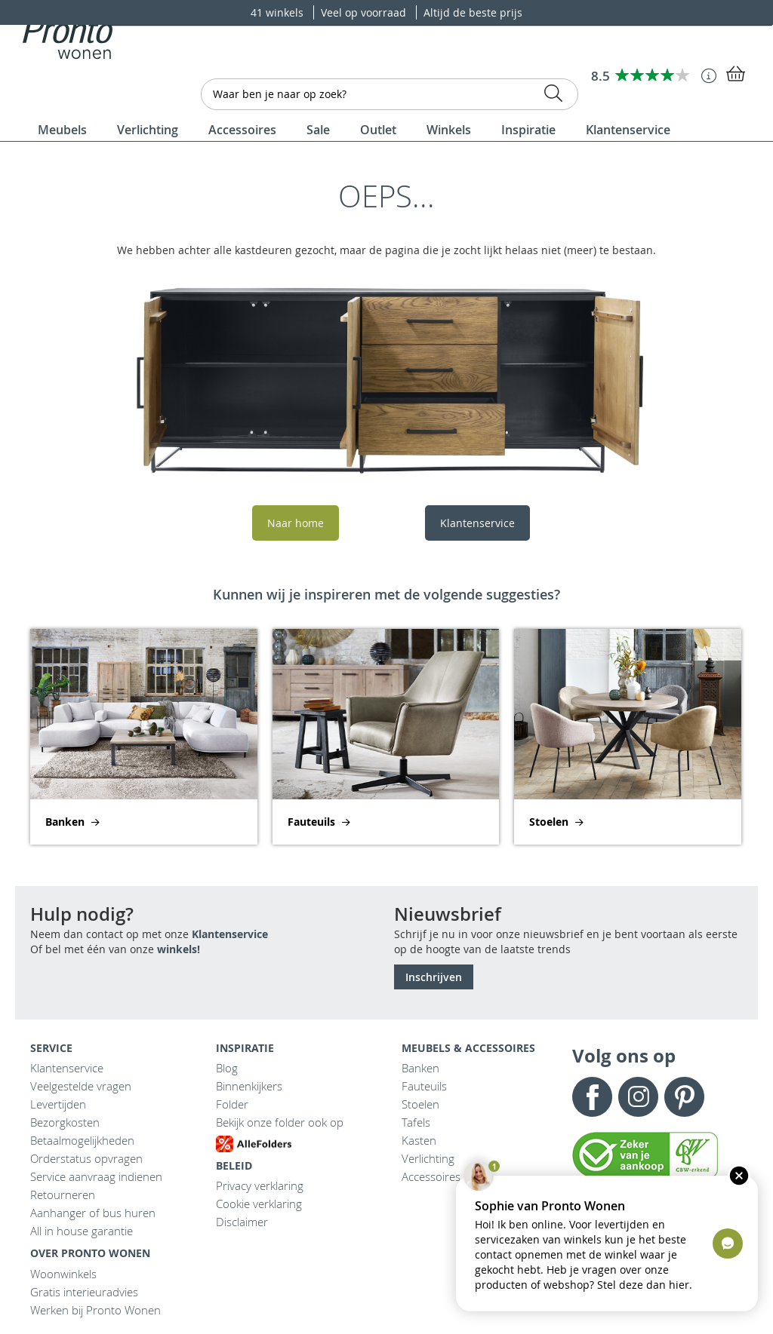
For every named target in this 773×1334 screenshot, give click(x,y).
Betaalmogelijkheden (82, 1140)
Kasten (419, 1140)
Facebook (592, 1097)
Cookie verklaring (259, 1203)
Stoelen (420, 1104)
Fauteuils (424, 1085)
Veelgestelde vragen (80, 1085)
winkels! (178, 949)
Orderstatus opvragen (86, 1158)
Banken (420, 1067)
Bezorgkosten (65, 1122)
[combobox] (389, 94)
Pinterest (684, 1097)
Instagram (638, 1097)
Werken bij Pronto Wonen (95, 1309)
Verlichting (428, 1158)
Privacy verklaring (259, 1185)
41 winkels (278, 12)
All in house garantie (81, 1230)
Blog (227, 1067)
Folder (232, 1104)
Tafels (416, 1122)
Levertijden (58, 1104)
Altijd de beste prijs (472, 12)
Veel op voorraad (365, 12)
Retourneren (62, 1194)
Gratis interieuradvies (84, 1291)
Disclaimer (242, 1221)
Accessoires (431, 1176)
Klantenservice (477, 523)
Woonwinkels (63, 1273)
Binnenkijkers (249, 1085)
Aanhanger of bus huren (93, 1212)
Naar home (295, 523)
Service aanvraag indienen (96, 1176)
